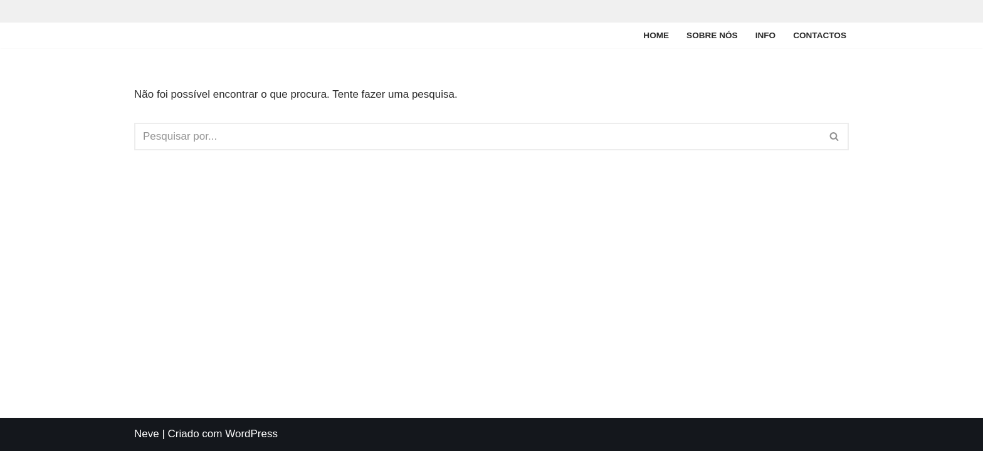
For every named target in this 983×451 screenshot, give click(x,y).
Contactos (819, 35)
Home (656, 35)
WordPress (251, 434)
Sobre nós (712, 35)
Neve (146, 434)
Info (765, 35)
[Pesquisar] (477, 136)
